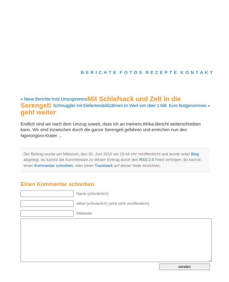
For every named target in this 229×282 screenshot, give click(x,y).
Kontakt (197, 72)
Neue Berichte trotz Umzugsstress (55, 99)
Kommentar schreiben (53, 165)
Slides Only (190, 49)
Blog (195, 154)
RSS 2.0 (146, 159)
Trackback (104, 165)
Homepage (121, 8)
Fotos (132, 72)
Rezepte (162, 72)
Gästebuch (152, 8)
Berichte (99, 72)
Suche (136, 8)
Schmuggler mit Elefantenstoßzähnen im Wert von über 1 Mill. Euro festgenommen (129, 105)
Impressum (171, 8)
